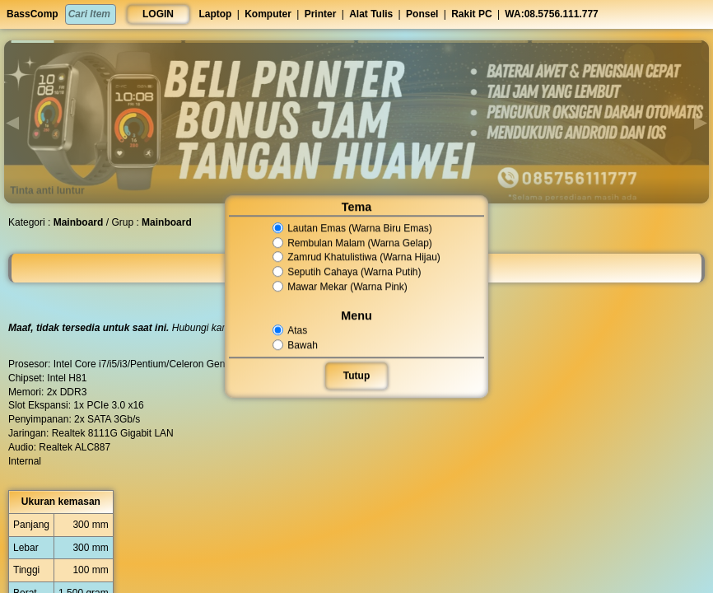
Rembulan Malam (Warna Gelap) (352, 243)
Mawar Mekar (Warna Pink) (340, 286)
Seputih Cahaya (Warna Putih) (347, 272)
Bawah (297, 345)
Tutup (356, 375)
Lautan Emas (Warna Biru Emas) (352, 228)
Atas (292, 330)
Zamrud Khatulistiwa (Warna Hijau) (356, 258)
